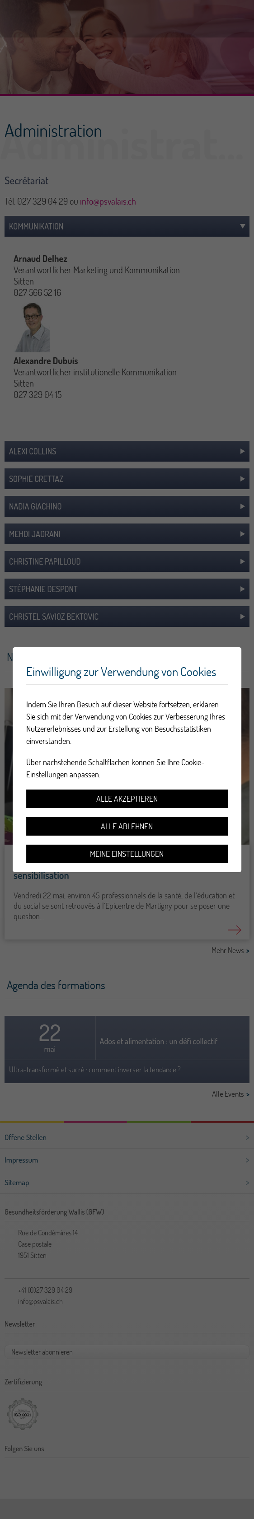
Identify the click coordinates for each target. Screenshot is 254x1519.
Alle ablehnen (127, 826)
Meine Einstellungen (127, 854)
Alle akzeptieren (127, 799)
